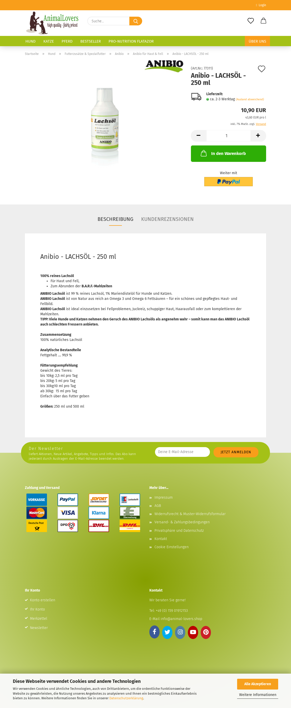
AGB (157, 506)
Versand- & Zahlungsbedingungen (182, 522)
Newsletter (39, 628)
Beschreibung (115, 219)
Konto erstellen (42, 600)
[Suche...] (135, 21)
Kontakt (160, 539)
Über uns (257, 41)
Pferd (67, 41)
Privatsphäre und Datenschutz (179, 530)
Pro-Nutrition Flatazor (131, 41)
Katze (48, 41)
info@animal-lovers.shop (181, 619)
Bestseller (90, 41)
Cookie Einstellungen (171, 547)
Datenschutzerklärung (126, 698)
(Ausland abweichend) (250, 99)
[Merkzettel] (250, 21)
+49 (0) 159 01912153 (171, 610)
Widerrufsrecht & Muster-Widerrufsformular (190, 514)
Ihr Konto (37, 609)
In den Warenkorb (223, 153)
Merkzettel (38, 618)
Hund (30, 41)
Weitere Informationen (257, 695)
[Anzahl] (228, 136)
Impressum (163, 497)
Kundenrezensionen (167, 219)
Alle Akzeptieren (257, 684)
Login (261, 5)
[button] (263, 21)
